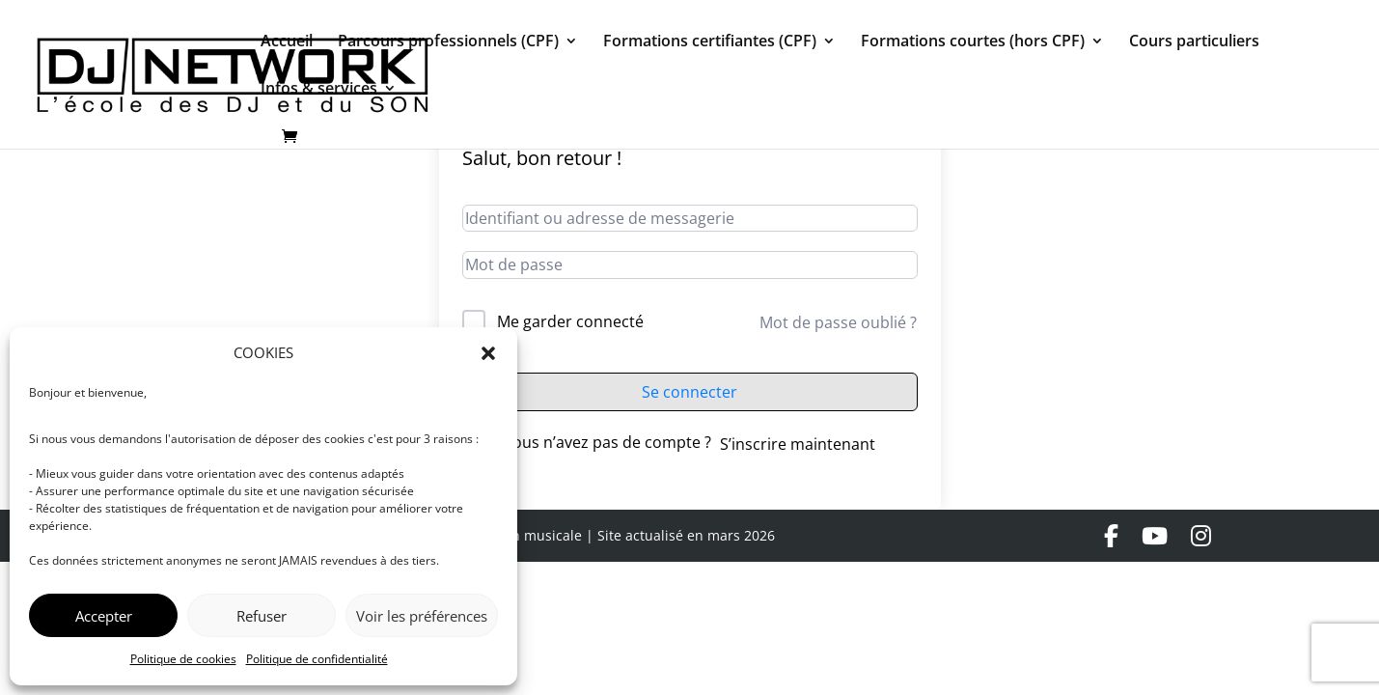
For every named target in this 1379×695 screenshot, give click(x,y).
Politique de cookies (183, 659)
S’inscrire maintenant (797, 444)
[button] (488, 353)
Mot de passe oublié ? (838, 322)
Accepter (103, 616)
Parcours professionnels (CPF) (448, 42)
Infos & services (319, 89)
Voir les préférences (421, 616)
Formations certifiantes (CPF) (709, 42)
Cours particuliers (1194, 42)
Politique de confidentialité (317, 659)
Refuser (261, 616)
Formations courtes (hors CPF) (973, 42)
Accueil (287, 42)
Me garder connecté (570, 321)
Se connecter (689, 392)
